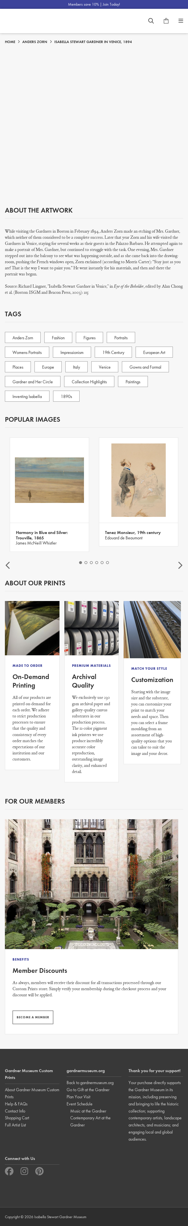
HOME (10, 41)
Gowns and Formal (145, 367)
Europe (48, 367)
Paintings (133, 382)
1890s (66, 396)
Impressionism (71, 352)
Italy (76, 367)
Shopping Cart (17, 1118)
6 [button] (107, 562)
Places (17, 367)
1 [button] (80, 562)
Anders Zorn (22, 338)
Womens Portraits (27, 352)
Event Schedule (80, 1104)
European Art (154, 352)
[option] (49, 494)
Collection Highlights (89, 382)
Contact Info (15, 1111)
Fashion (58, 338)
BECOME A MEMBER (33, 1017)
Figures (89, 338)
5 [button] (102, 562)
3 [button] (91, 562)
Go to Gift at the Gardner (88, 1089)
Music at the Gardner (88, 1111)
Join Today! (111, 4)
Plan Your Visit (78, 1097)
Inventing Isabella (27, 396)
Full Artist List (15, 1125)
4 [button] (96, 562)
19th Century (113, 352)
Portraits (121, 338)
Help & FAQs (16, 1104)
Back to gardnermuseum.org (90, 1082)
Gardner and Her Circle (32, 382)
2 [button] (85, 562)
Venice (105, 367)
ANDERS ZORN (34, 41)
